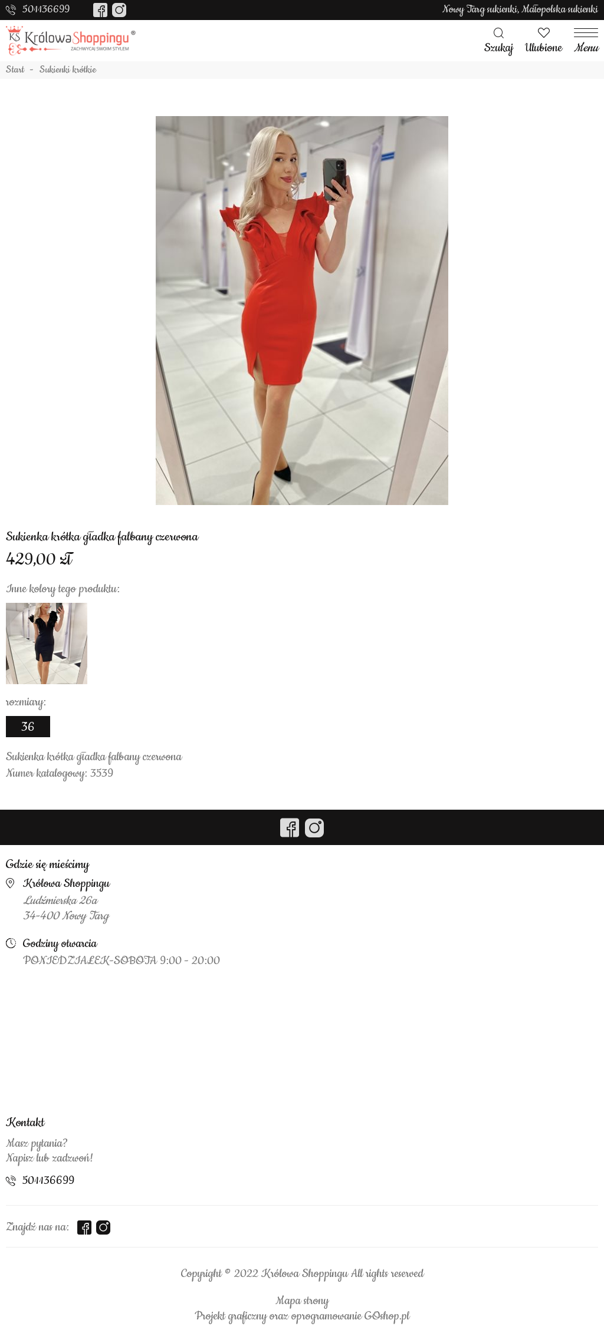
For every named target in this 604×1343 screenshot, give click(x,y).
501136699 (46, 9)
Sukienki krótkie (68, 70)
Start (15, 70)
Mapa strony (302, 1301)
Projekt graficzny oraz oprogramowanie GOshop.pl (302, 1316)
